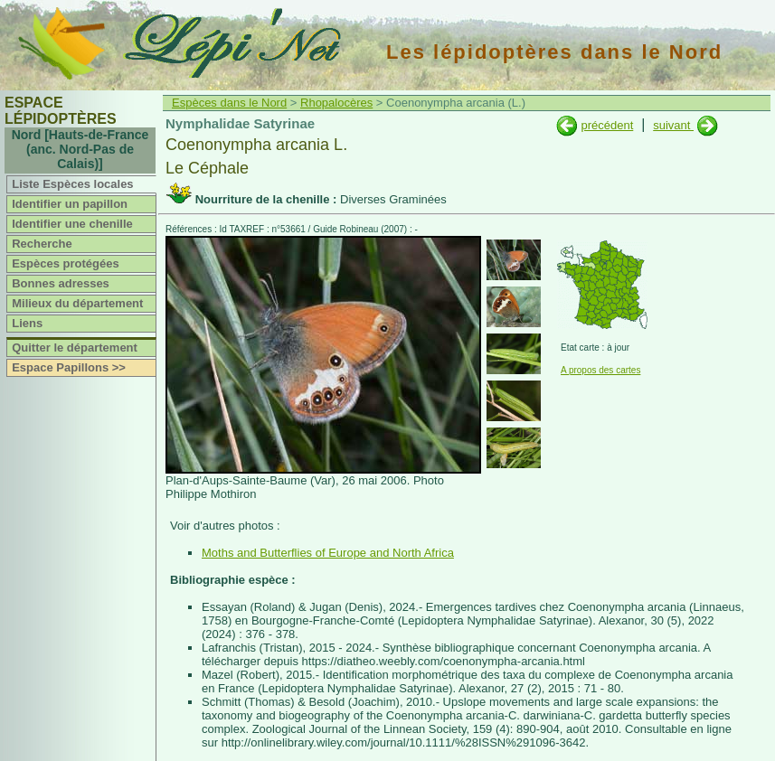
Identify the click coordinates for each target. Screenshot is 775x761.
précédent (607, 125)
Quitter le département (74, 347)
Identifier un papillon (70, 204)
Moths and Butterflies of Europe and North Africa (328, 552)
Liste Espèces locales (72, 184)
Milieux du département (77, 303)
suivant (673, 125)
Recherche (41, 243)
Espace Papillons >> (69, 367)
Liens (27, 323)
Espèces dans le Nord (229, 102)
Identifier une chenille (72, 223)
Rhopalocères (336, 102)
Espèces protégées (65, 263)
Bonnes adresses (60, 283)
